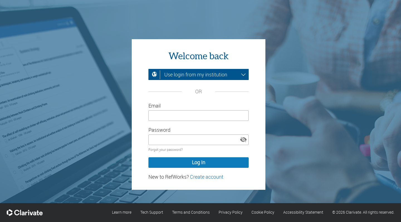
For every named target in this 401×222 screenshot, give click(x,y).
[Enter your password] (198, 139)
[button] (243, 139)
